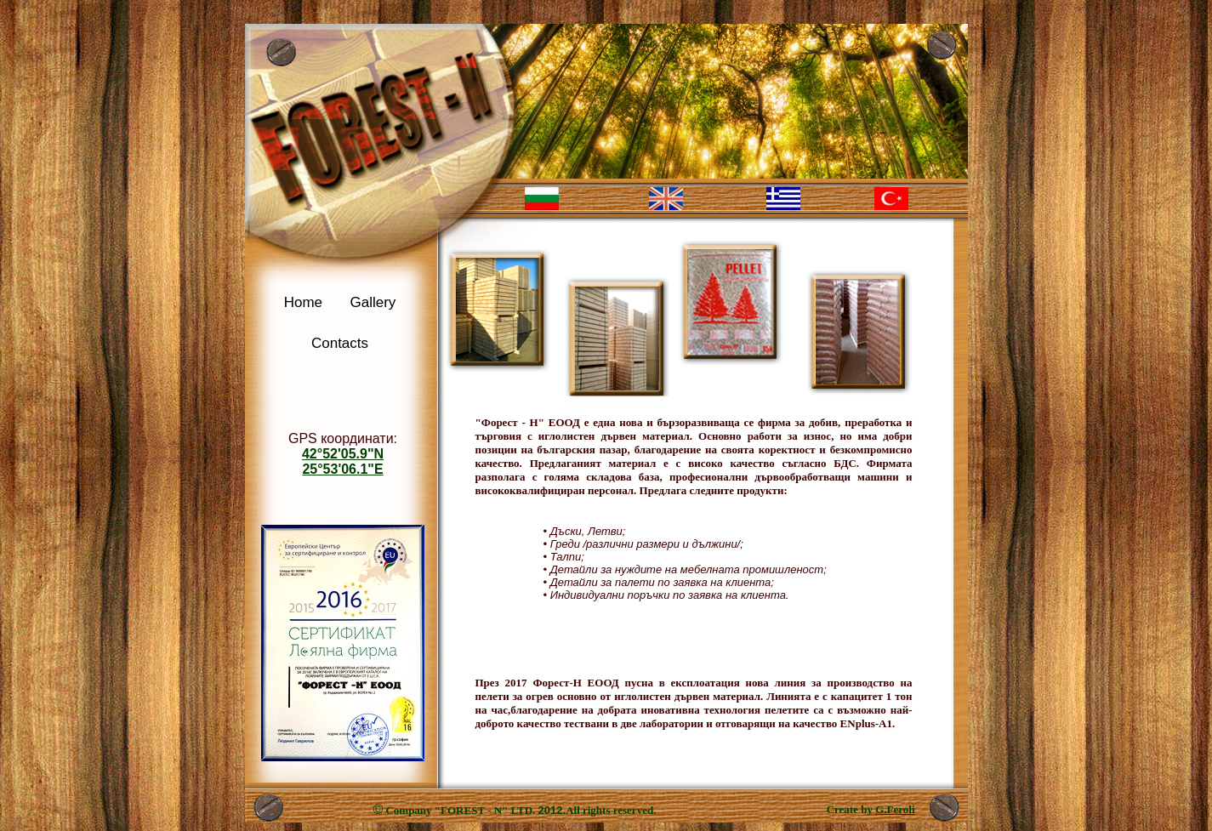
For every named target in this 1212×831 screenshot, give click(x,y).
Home (303, 302)
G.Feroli (894, 809)
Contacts (339, 343)
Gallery (372, 302)
